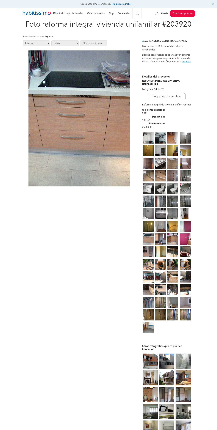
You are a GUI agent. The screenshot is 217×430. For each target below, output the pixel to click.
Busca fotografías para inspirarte (38, 37)
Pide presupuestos (183, 13)
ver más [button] (186, 62)
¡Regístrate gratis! (121, 4)
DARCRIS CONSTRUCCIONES (168, 41)
